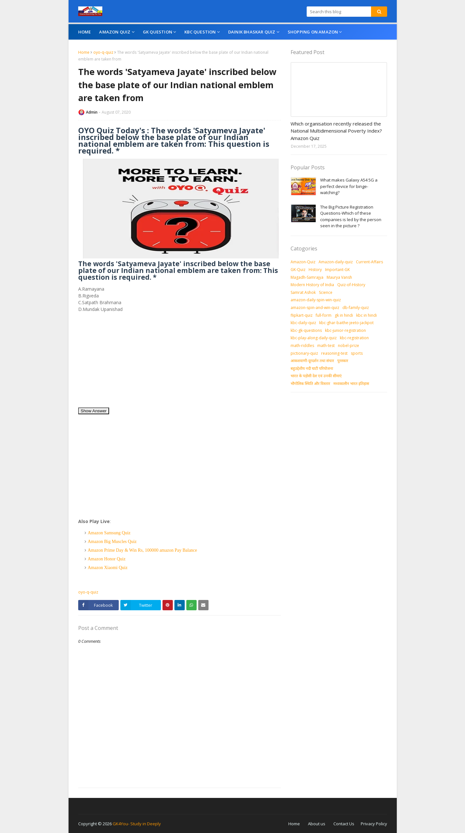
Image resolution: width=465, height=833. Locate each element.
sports (357, 353)
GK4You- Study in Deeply (137, 824)
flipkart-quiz (301, 315)
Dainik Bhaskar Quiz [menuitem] (251, 32)
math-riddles (302, 345)
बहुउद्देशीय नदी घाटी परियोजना (312, 368)
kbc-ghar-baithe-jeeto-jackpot (346, 322)
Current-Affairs (369, 262)
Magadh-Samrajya (307, 277)
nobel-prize (348, 345)
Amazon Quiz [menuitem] (114, 32)
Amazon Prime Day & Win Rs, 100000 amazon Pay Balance (142, 550)
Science (325, 292)
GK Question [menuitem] (157, 32)
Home (83, 52)
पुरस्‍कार (342, 360)
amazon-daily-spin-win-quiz (316, 300)
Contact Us (343, 824)
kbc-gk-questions (306, 330)
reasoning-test (334, 353)
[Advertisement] (179, 362)
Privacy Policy (374, 824)
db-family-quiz (355, 307)
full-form (323, 315)
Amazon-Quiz (303, 262)
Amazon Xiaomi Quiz (108, 567)
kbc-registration (354, 338)
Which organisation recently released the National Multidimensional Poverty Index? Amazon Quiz (336, 130)
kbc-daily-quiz (303, 322)
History (315, 269)
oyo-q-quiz (103, 52)
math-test (326, 345)
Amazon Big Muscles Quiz (112, 541)
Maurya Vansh (339, 277)
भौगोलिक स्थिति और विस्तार (310, 383)
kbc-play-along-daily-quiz (314, 338)
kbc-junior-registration (345, 330)
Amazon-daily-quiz (336, 262)
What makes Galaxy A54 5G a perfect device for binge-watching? (348, 186)
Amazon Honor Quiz (107, 559)
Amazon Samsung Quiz (109, 532)
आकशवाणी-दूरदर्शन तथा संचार (312, 360)
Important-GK (337, 269)
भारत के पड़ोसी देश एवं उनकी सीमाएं (316, 376)
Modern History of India (312, 284)
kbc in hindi (366, 315)
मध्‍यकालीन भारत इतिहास (351, 383)
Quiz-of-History (351, 284)
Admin (92, 112)
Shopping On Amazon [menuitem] (313, 32)
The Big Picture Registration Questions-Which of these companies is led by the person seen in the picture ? (350, 216)
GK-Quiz (298, 269)
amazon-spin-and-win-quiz (315, 307)
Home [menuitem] (84, 32)
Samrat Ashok (303, 292)
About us (316, 824)
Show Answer (94, 410)
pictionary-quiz (304, 353)
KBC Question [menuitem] (200, 32)
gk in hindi (344, 315)
